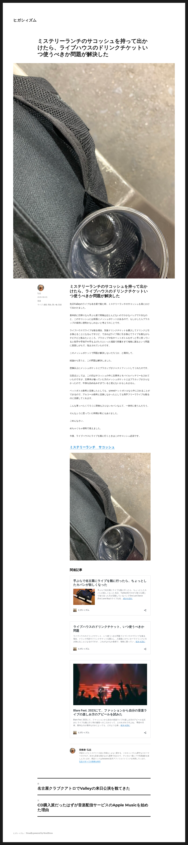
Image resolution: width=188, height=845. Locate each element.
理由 (49, 305)
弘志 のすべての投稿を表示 (90, 761)
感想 (45, 305)
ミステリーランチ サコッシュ (92, 447)
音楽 (39, 301)
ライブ (40, 305)
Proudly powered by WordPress (39, 833)
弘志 (39, 293)
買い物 (54, 305)
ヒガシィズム (25, 20)
